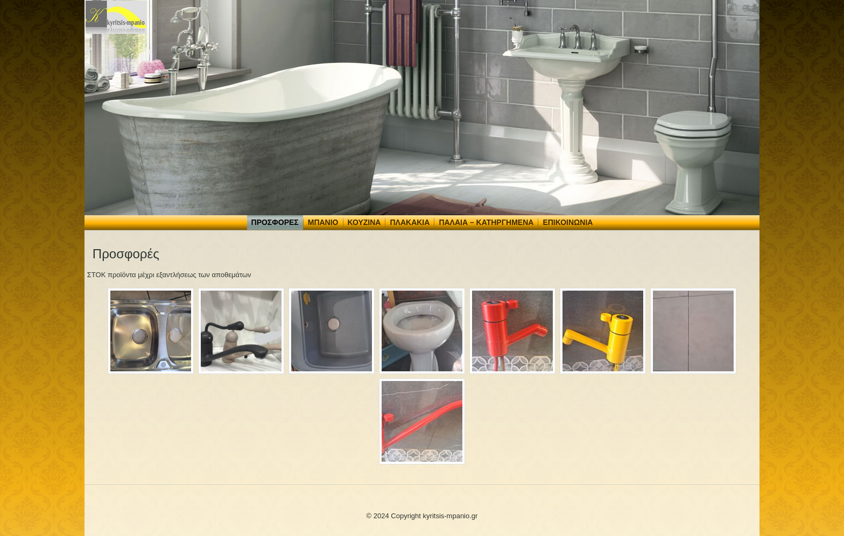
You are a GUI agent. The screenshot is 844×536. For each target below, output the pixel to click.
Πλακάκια (410, 222)
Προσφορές (275, 222)
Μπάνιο (323, 222)
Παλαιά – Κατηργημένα (486, 222)
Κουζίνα (364, 222)
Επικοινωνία (568, 222)
